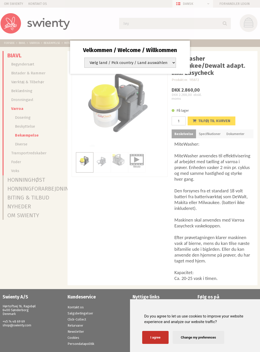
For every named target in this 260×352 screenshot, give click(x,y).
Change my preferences (198, 337)
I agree (155, 337)
